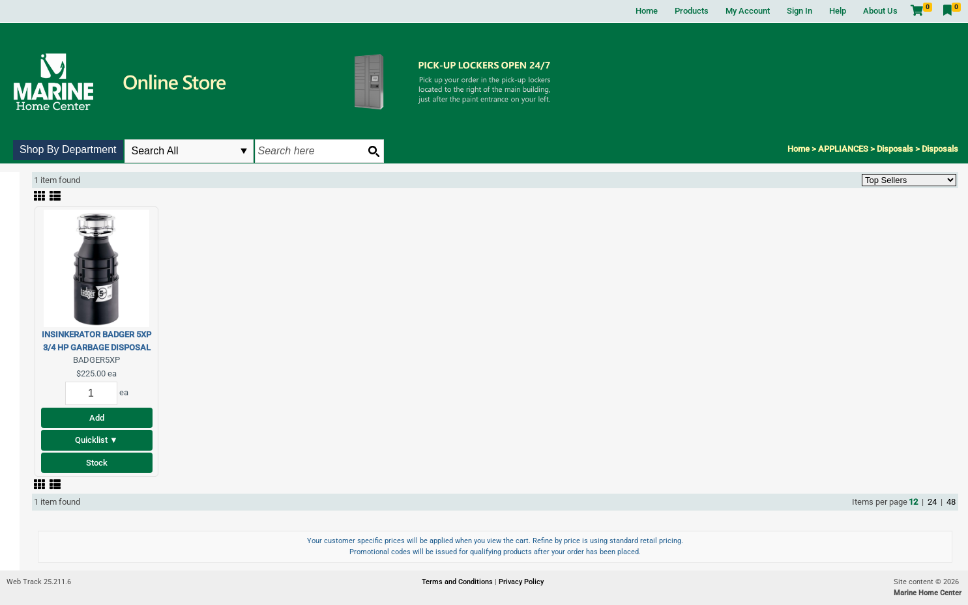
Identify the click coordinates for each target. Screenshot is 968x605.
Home (647, 11)
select (244, 151)
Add (96, 418)
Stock (97, 463)
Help (837, 11)
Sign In (799, 11)
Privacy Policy (521, 582)
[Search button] (373, 151)
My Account (748, 11)
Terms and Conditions (458, 582)
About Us (880, 11)
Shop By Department (68, 149)
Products (692, 11)
